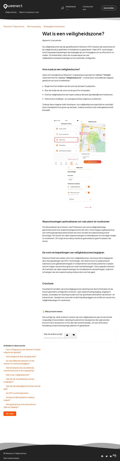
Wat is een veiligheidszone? (18, 375)
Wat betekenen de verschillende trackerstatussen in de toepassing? (19, 369)
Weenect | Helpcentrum (14, 26)
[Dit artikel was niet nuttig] (74, 335)
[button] (62, 8)
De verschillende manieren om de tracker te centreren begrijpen (19, 362)
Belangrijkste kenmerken (54, 26)
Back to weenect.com (29, 12)
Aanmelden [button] (108, 8)
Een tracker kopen (11, 458)
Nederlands (71, 6)
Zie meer (10, 413)
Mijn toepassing (34, 26)
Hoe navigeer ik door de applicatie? (21, 356)
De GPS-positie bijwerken (17, 393)
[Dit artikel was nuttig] (67, 335)
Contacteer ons (88, 8)
